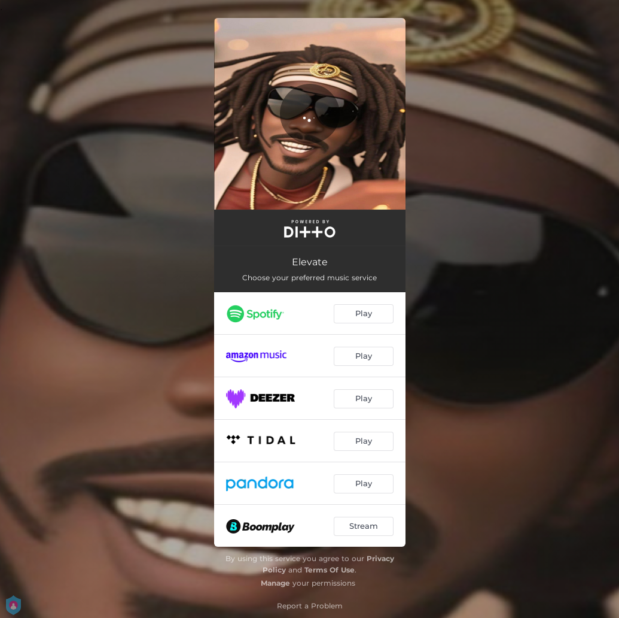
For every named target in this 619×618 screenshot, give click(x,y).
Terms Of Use (329, 569)
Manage (275, 582)
